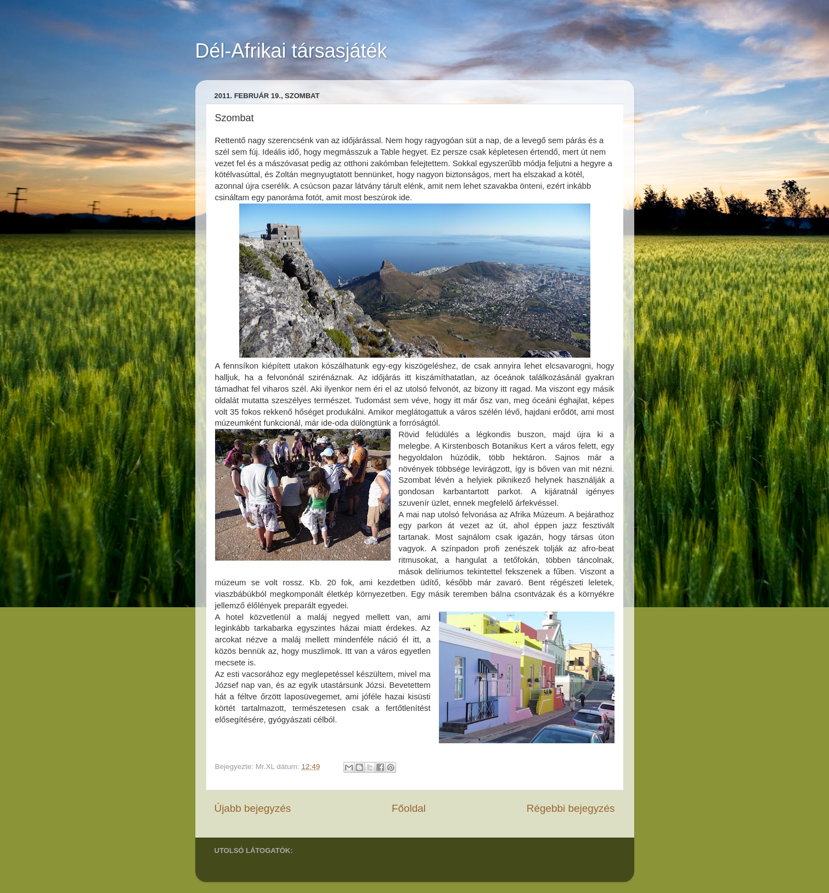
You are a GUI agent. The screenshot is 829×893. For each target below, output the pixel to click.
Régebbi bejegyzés (571, 808)
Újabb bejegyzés (253, 808)
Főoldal (409, 808)
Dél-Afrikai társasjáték (291, 50)
